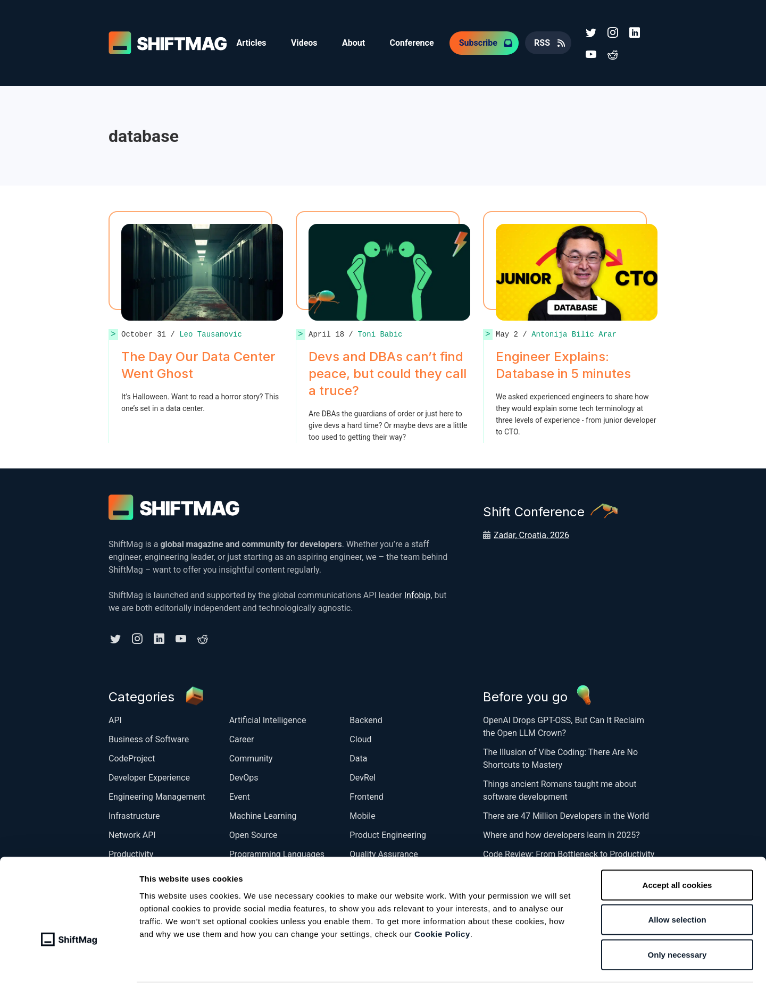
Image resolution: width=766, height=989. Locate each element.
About (355, 42)
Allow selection (677, 884)
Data (358, 757)
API (115, 719)
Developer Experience (149, 776)
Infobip (417, 594)
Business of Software (149, 738)
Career (241, 738)
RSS (546, 42)
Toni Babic (379, 333)
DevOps (244, 776)
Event (239, 795)
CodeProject (132, 757)
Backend (365, 719)
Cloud (360, 738)
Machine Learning (263, 814)
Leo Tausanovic (210, 333)
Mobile (362, 814)
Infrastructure (134, 814)
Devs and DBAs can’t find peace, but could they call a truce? (388, 372)
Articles (252, 42)
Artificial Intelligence (267, 719)
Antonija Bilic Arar (574, 333)
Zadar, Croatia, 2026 (531, 534)
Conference (415, 42)
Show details (561, 968)
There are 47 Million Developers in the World (566, 814)
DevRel (362, 776)
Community (251, 757)
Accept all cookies (677, 849)
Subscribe (481, 42)
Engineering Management (157, 795)
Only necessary (677, 919)
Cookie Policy (442, 898)
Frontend (366, 795)
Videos (305, 42)
